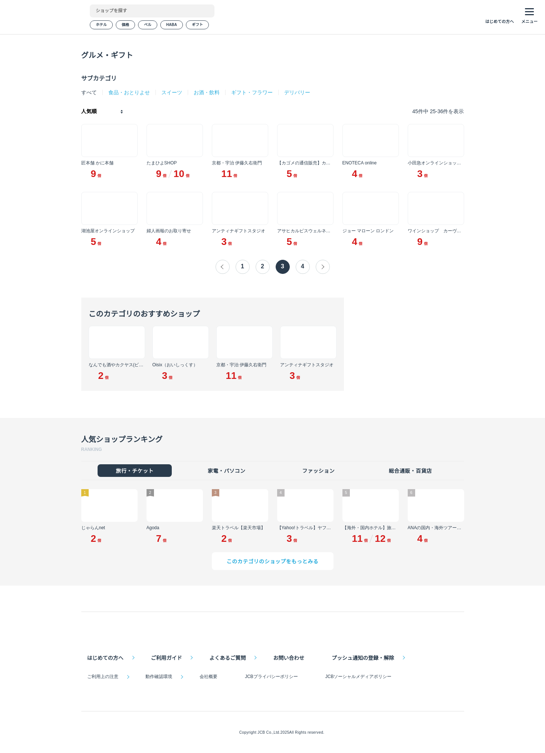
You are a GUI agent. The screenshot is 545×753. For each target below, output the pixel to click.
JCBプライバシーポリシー (270, 676)
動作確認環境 (158, 676)
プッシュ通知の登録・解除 (362, 657)
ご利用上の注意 (102, 676)
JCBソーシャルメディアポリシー (357, 676)
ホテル (101, 26)
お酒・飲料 (206, 92)
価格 (125, 26)
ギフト (196, 26)
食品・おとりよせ (128, 92)
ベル (147, 26)
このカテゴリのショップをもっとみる (273, 562)
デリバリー (296, 92)
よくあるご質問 (227, 657)
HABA (171, 26)
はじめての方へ (105, 657)
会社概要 (208, 676)
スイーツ (171, 92)
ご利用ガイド (166, 657)
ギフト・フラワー (251, 92)
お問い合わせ (287, 657)
